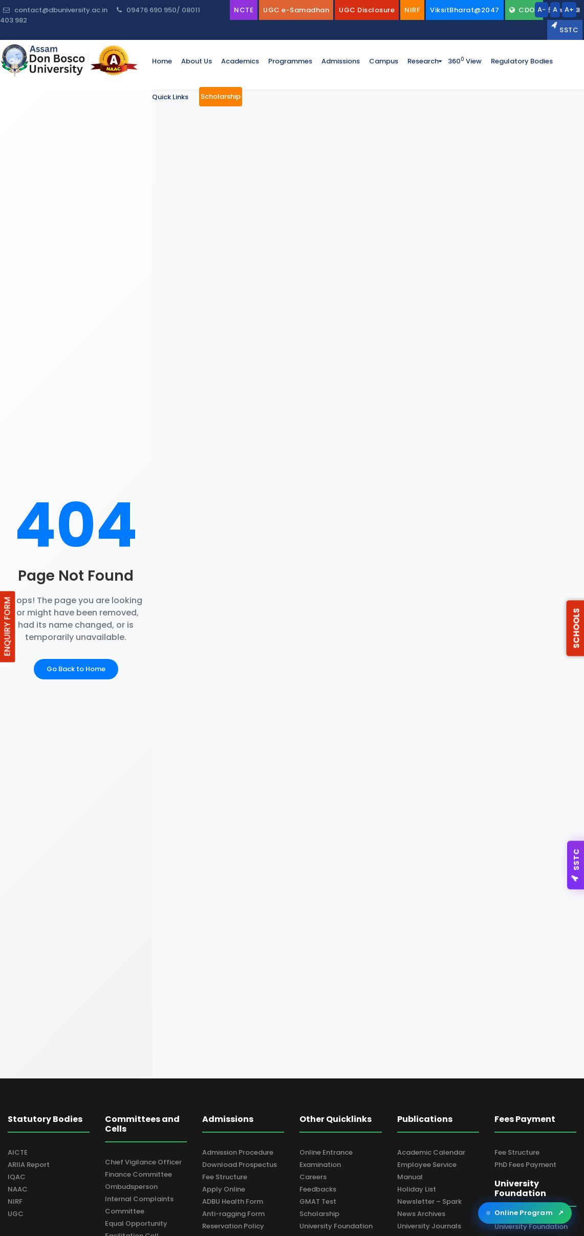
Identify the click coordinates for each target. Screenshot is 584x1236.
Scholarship (319, 1214)
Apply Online (223, 1189)
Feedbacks (317, 1189)
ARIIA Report (29, 1164)
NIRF (15, 1201)
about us (196, 61)
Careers (313, 1177)
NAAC (18, 1189)
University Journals (429, 1226)
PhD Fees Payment (525, 1164)
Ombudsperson (131, 1186)
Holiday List (416, 1189)
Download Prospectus (239, 1164)
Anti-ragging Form (233, 1214)
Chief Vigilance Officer (143, 1162)
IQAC (17, 1177)
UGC (16, 1214)
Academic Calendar (431, 1152)
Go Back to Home (76, 669)
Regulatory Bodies (522, 61)
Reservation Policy (233, 1226)
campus (383, 61)
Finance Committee (138, 1174)
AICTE (18, 1152)
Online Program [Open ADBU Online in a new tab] (525, 1213)
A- (541, 9)
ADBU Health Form (232, 1201)
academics (240, 61)
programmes (290, 61)
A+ (569, 9)
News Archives (421, 1214)
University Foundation (336, 1226)
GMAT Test (317, 1201)
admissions (340, 61)
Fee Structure (224, 1177)
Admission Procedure (237, 1152)
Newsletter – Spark (429, 1201)
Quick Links (170, 97)
